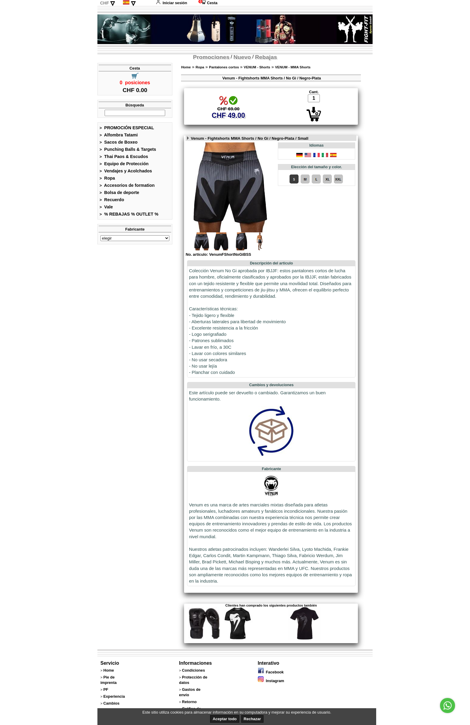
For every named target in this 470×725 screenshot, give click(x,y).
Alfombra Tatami (119, 135)
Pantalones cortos (224, 67)
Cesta (207, 3)
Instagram (271, 681)
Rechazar (252, 719)
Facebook (271, 672)
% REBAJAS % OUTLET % (129, 214)
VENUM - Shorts (257, 67)
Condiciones (193, 670)
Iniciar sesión (171, 3)
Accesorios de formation (127, 185)
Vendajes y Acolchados (126, 171)
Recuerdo (112, 199)
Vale (106, 206)
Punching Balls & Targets (128, 149)
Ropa (107, 178)
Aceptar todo (224, 719)
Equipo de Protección (124, 163)
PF (105, 689)
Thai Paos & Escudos (124, 156)
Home (186, 67)
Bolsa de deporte (119, 192)
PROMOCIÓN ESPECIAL (127, 127)
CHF (104, 3)
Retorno (189, 702)
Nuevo (242, 57)
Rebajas (266, 57)
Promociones (211, 57)
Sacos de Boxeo (119, 142)
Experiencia (114, 696)
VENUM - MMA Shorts (293, 67)
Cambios (111, 703)
